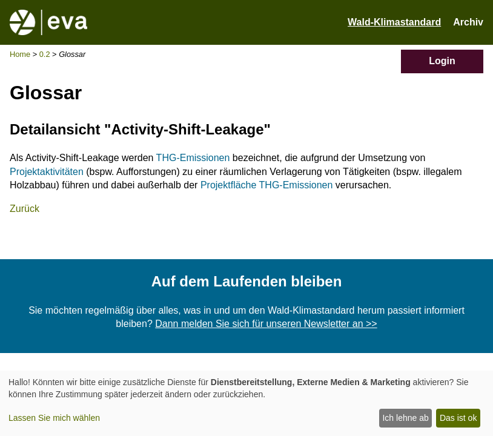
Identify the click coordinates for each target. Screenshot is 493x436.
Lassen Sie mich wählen (54, 418)
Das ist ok (458, 418)
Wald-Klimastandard (394, 22)
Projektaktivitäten (47, 172)
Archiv (468, 22)
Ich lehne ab (405, 418)
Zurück (24, 208)
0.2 (44, 54)
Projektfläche (228, 185)
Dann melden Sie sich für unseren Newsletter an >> (266, 324)
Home (20, 54)
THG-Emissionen (193, 158)
